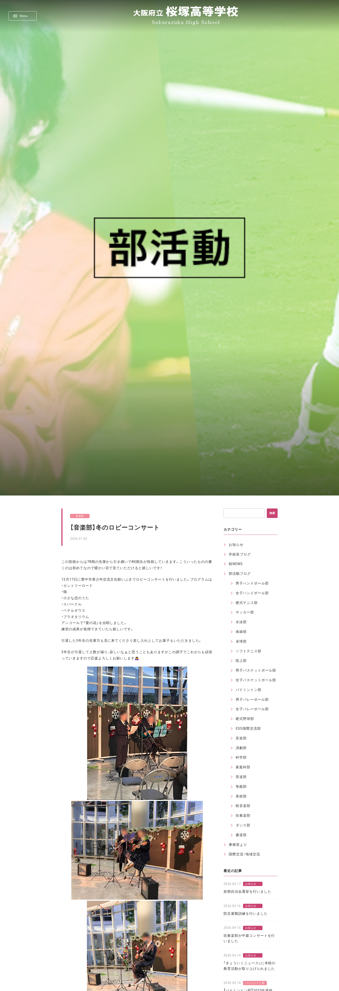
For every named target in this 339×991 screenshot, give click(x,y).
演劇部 (241, 748)
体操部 (241, 632)
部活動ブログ (240, 574)
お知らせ (236, 545)
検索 (272, 513)
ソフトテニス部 (248, 651)
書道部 (241, 835)
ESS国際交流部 (248, 728)
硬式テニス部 (247, 603)
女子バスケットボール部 (256, 680)
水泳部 (241, 622)
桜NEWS (236, 564)
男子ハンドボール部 (252, 583)
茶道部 (241, 777)
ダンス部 (243, 825)
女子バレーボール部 (252, 709)
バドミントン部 (248, 690)
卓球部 (241, 641)
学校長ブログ (240, 554)
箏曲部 (241, 787)
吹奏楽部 (243, 815)
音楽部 (80, 516)
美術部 (241, 796)
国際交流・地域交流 (244, 854)
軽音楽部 (243, 806)
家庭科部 (243, 767)
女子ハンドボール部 (252, 593)
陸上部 (241, 661)
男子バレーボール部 (252, 699)
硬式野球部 (245, 719)
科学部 (241, 757)
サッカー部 (245, 612)
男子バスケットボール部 (256, 670)
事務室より (238, 845)
